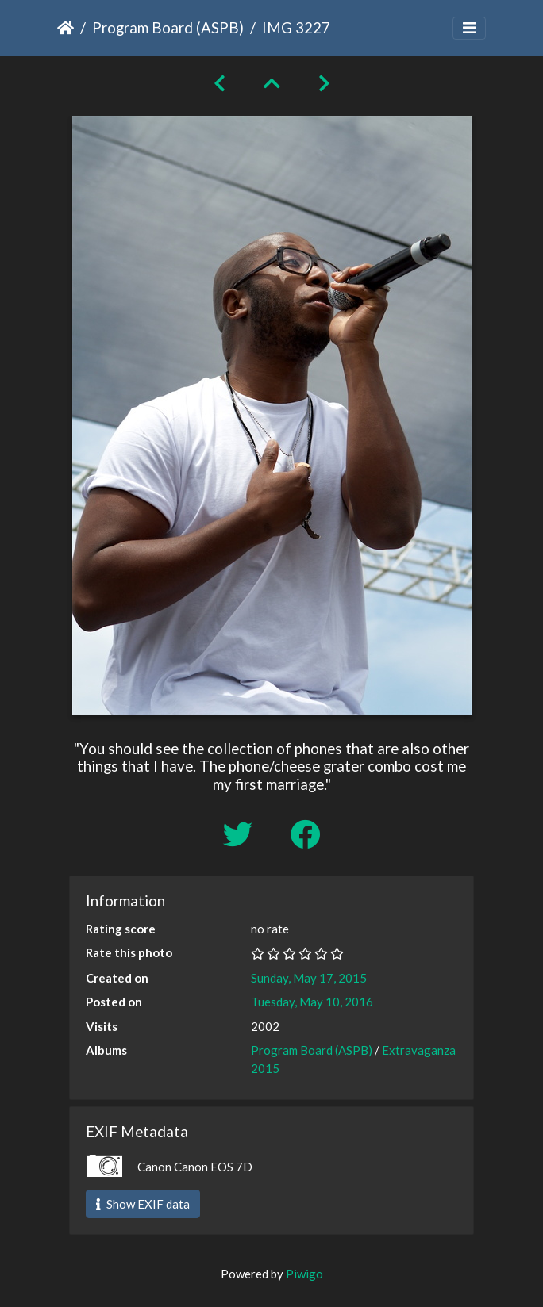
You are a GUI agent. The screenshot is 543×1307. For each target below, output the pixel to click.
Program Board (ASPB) (168, 27)
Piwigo (304, 1274)
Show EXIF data (143, 1204)
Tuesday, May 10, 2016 (312, 1002)
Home (65, 28)
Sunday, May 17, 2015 (309, 978)
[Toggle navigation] (469, 28)
